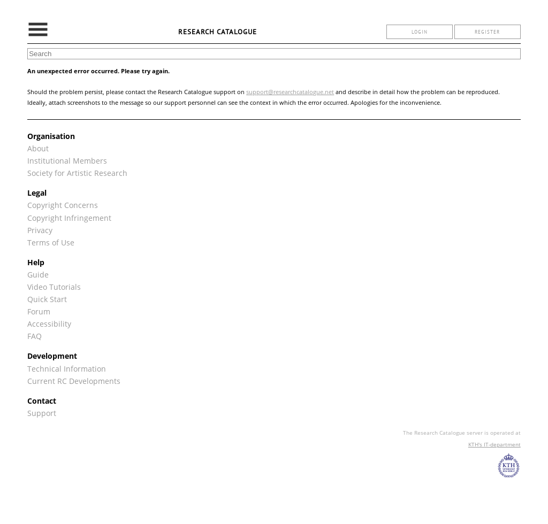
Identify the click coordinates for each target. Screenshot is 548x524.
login (420, 32)
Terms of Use (50, 242)
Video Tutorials (54, 287)
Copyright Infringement (69, 218)
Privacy (39, 230)
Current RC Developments (73, 381)
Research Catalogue (217, 31)
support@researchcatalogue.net (290, 92)
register (487, 32)
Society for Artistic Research (77, 173)
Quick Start (47, 299)
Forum (38, 311)
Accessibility (49, 324)
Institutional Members (67, 161)
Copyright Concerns (62, 205)
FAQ (34, 336)
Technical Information (66, 369)
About (38, 148)
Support (41, 413)
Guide (38, 274)
